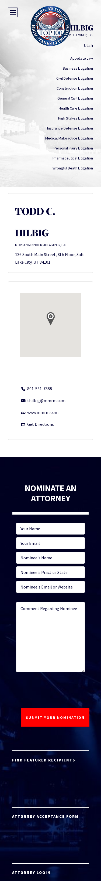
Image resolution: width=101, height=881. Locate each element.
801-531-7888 (39, 388)
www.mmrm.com (42, 412)
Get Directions (40, 424)
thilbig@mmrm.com (46, 400)
